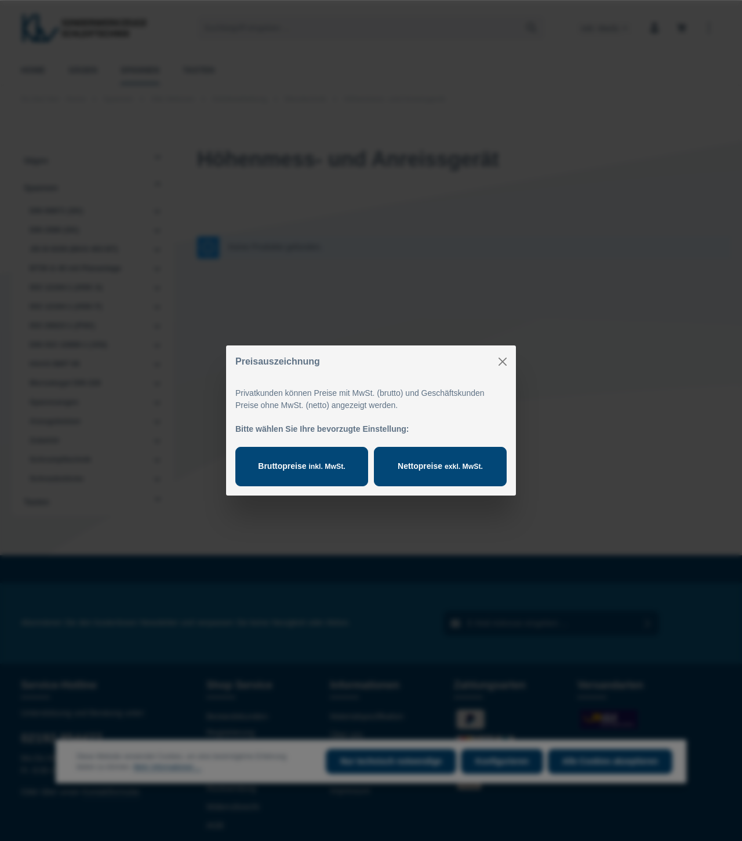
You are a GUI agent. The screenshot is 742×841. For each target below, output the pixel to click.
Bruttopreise (301, 466)
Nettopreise (440, 466)
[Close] (502, 361)
